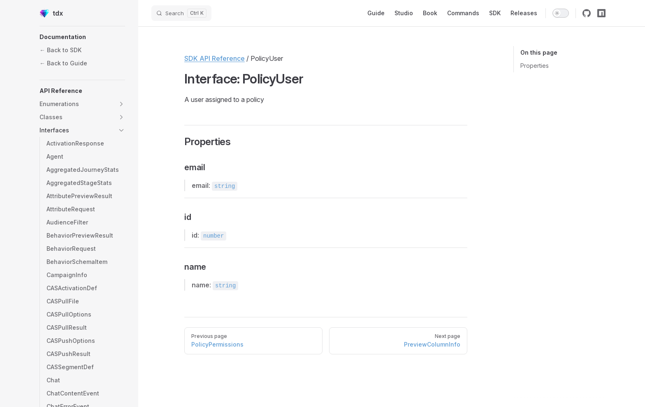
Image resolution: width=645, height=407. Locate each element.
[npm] (601, 13)
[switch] (560, 13)
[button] (82, 37)
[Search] (181, 13)
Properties (534, 65)
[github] (586, 13)
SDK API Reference (214, 58)
